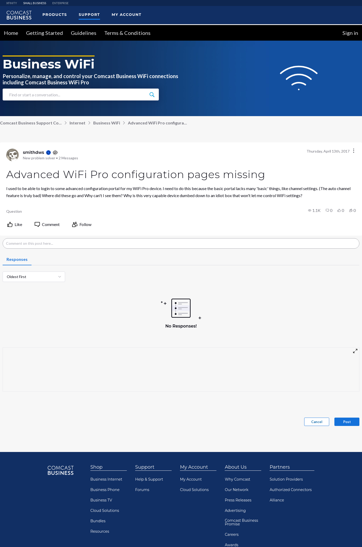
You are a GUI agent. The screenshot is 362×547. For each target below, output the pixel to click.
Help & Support (149, 414)
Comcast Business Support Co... (31, 57)
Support (144, 401)
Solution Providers (286, 414)
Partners (280, 401)
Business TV (101, 434)
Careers (232, 469)
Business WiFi (106, 57)
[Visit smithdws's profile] (12, 89)
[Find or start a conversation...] (151, 29)
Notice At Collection (163, 516)
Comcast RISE (325, 516)
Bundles (97, 455)
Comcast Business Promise (241, 456)
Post (347, 356)
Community (60, 516)
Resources (99, 466)
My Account (194, 401)
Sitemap (271, 516)
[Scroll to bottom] (350, 535)
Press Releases (238, 434)
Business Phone (105, 424)
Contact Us (34, 516)
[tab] (17, 194)
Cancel (316, 356)
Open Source (296, 516)
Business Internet (106, 414)
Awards (231, 479)
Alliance (277, 434)
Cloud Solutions (104, 445)
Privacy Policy (88, 516)
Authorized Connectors (291, 424)
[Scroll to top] (350, 518)
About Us (236, 401)
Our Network (236, 424)
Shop (96, 401)
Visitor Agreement (203, 516)
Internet (77, 57)
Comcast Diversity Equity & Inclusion (241, 491)
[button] (314, 145)
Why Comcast (237, 414)
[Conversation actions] (354, 85)
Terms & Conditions (241, 516)
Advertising (235, 445)
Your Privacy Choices (123, 516)
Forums (142, 424)
